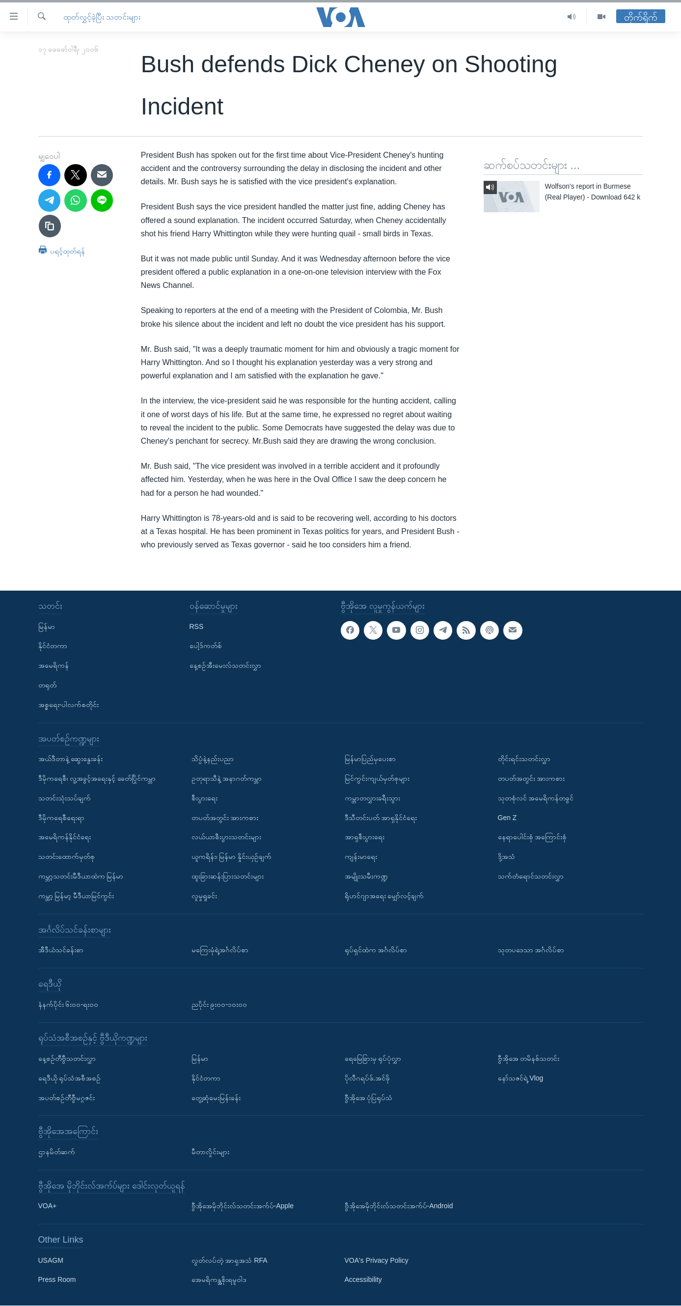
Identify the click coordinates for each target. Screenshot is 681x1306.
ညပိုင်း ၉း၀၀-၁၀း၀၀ (219, 1004)
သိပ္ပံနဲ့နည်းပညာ (212, 759)
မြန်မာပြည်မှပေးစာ (370, 759)
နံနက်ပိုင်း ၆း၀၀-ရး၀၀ (68, 1004)
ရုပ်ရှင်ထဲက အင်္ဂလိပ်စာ (376, 950)
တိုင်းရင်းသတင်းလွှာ (524, 759)
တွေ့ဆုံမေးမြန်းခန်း (216, 1098)
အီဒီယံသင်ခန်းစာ (60, 950)
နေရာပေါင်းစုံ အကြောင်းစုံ (532, 837)
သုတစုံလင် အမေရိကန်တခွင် (536, 798)
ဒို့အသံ (506, 856)
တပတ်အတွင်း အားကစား (225, 818)
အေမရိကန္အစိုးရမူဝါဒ (218, 1280)
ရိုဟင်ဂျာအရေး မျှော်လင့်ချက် (384, 896)
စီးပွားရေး (204, 798)
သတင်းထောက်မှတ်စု (66, 856)
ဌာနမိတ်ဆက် (56, 1152)
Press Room (57, 1280)
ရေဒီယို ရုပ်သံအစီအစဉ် (69, 1078)
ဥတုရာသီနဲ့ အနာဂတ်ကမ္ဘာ (226, 778)
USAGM (50, 1260)
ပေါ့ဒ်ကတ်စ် (206, 646)
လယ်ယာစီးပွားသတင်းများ (226, 837)
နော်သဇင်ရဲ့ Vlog (521, 1078)
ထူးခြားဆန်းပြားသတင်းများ (227, 876)
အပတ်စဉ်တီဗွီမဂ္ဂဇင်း (66, 1098)
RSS (197, 626)
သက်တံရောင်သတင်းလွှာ (531, 876)
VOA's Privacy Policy (377, 1260)
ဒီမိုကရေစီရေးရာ (61, 818)
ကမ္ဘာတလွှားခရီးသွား (372, 798)
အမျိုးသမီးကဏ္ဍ (366, 876)
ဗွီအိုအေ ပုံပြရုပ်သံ (369, 1098)
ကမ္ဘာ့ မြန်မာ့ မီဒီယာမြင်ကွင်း (76, 896)
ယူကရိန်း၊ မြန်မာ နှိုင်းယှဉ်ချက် (231, 856)
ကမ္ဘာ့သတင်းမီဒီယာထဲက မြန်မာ (81, 876)
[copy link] (50, 226)
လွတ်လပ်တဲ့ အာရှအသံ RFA (229, 1260)
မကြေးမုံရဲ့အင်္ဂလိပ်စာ (219, 950)
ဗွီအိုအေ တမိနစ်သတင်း (529, 1058)
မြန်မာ (46, 626)
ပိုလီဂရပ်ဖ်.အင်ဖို (367, 1078)
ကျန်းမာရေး (361, 856)
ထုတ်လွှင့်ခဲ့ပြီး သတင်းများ (101, 17)
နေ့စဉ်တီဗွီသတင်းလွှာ (67, 1058)
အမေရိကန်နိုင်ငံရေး (64, 837)
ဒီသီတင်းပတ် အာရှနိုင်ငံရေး (381, 818)
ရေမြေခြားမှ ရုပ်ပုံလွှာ (373, 1058)
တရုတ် (47, 685)
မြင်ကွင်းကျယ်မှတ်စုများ (377, 778)
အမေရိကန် (53, 665)
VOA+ (47, 1206)
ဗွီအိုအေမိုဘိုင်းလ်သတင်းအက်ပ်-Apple (242, 1206)
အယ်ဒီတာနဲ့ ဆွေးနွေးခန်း (70, 759)
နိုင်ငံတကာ (52, 646)
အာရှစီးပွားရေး (364, 837)
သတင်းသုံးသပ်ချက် (64, 798)
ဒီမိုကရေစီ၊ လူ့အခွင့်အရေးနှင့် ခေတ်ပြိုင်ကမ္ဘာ (97, 778)
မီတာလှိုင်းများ (210, 1152)
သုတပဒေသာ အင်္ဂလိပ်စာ (531, 950)
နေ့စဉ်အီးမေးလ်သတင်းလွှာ (225, 665)
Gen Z (507, 818)
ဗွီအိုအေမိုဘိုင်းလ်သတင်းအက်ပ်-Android (399, 1206)
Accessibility (363, 1280)
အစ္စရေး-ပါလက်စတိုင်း (68, 705)
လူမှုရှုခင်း (204, 896)
